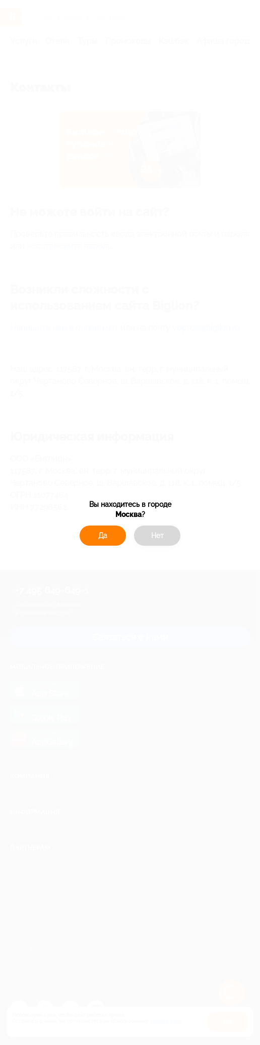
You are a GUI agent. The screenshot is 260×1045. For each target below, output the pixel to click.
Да (102, 536)
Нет (157, 536)
